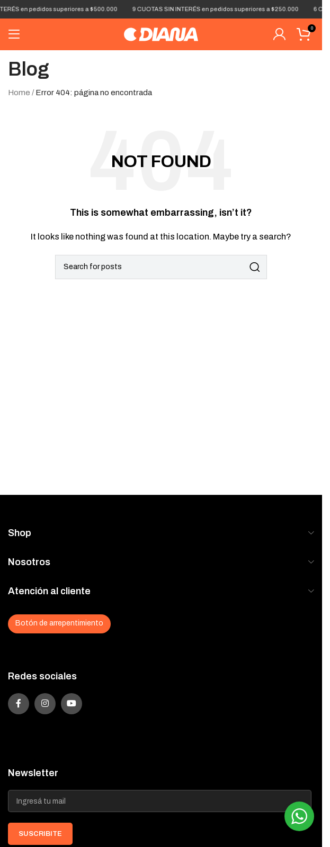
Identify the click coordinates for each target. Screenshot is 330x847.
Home (19, 92)
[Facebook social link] (18, 703)
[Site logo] (161, 34)
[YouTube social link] (71, 703)
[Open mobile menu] (14, 34)
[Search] (161, 267)
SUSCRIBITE (40, 833)
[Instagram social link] (45, 703)
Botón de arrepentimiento (59, 623)
